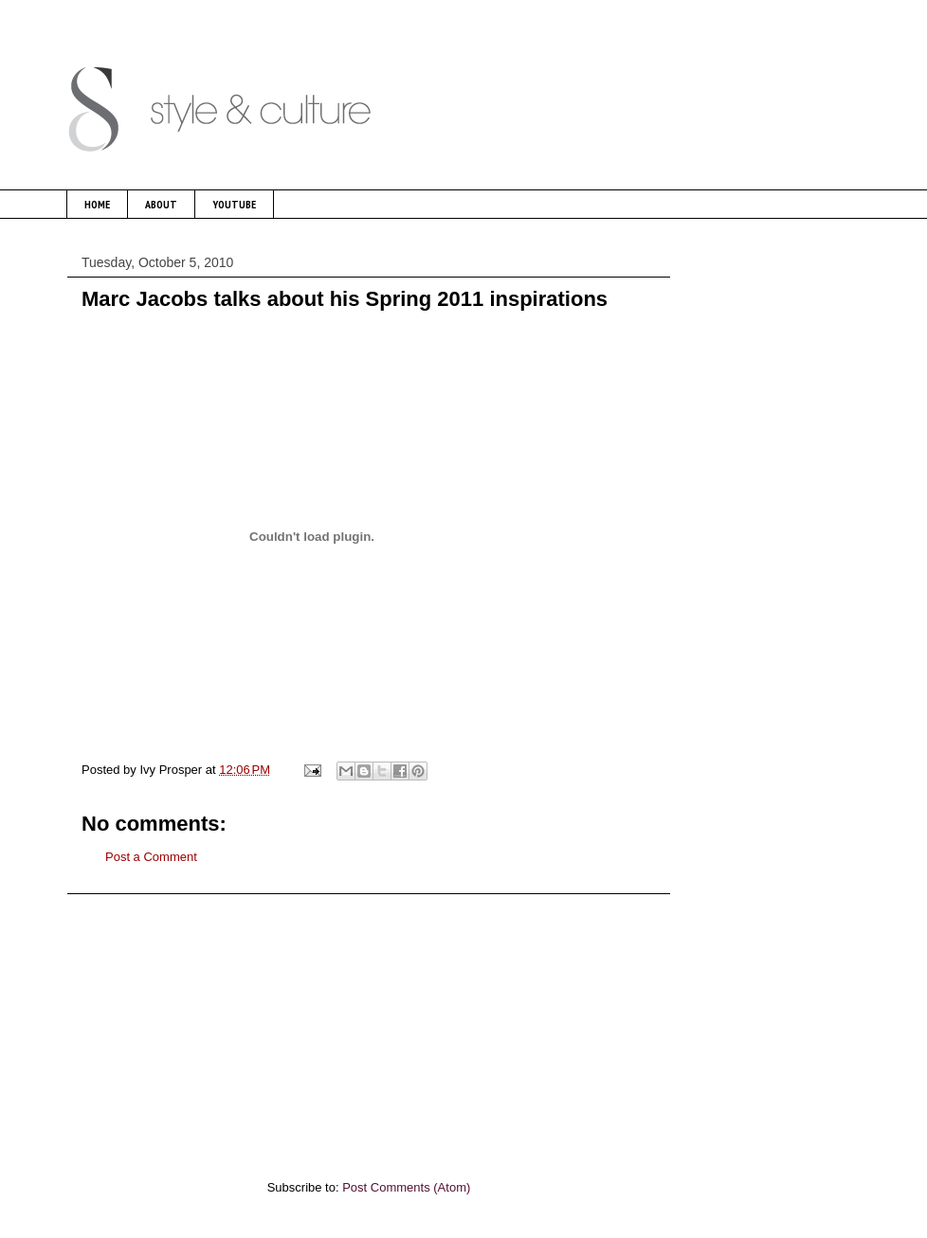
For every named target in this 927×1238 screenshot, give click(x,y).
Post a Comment (151, 857)
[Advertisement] (369, 1026)
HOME (97, 204)
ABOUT (161, 204)
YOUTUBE (234, 204)
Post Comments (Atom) (406, 1187)
